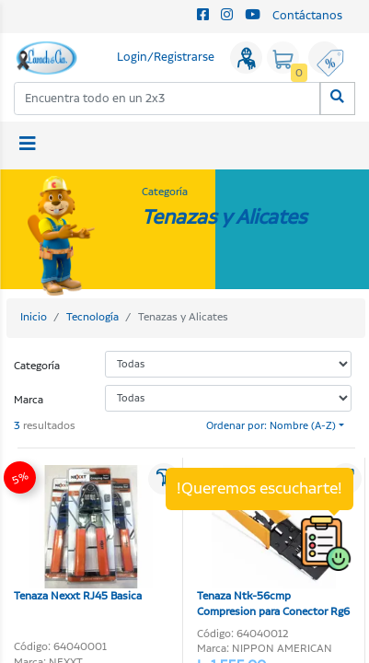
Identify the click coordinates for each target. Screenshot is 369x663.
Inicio (33, 317)
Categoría (37, 366)
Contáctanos (307, 16)
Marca (28, 400)
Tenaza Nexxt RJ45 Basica (83, 534)
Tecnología (92, 317)
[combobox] (167, 98)
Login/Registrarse (165, 57)
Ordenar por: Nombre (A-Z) (271, 426)
